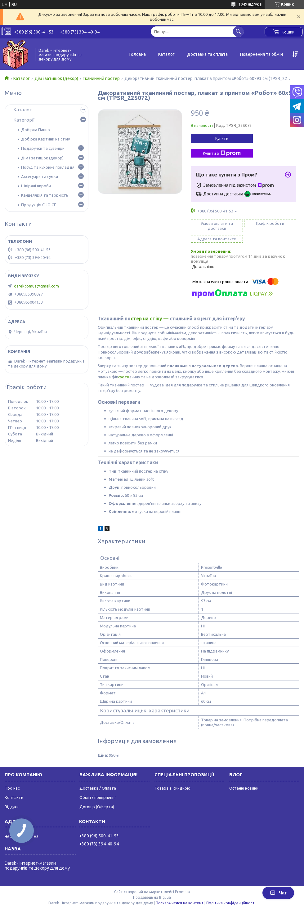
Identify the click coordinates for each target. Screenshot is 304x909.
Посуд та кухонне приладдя (47, 167)
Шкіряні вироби (36, 186)
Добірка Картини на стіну (45, 139)
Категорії (23, 120)
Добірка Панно (35, 129)
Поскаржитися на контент (179, 903)
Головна (137, 54)
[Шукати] (238, 31)
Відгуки (12, 806)
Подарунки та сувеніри (43, 148)
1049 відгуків (250, 4)
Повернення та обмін (261, 54)
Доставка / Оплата (97, 788)
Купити (221, 138)
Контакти (14, 797)
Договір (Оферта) (96, 806)
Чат (278, 893)
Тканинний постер (101, 78)
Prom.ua (182, 892)
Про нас (12, 788)
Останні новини (243, 788)
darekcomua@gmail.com (36, 286)
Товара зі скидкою (172, 788)
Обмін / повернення (98, 797)
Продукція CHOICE (38, 205)
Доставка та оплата (207, 54)
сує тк (123, 377)
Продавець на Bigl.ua (152, 897)
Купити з (222, 153)
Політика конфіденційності (231, 903)
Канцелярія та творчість (44, 195)
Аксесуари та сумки (39, 176)
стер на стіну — (150, 318)
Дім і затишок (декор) (56, 78)
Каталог (166, 54)
